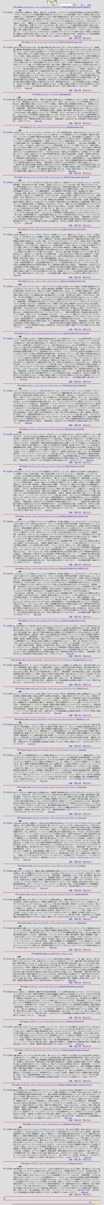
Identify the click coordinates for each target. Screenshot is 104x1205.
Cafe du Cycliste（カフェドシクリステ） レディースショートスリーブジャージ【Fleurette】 (54, 787)
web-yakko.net (89, 5)
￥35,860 (9, 626)
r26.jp (81, 4)
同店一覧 (77, 38)
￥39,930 (9, 521)
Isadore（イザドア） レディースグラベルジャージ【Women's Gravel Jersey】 (53, 1124)
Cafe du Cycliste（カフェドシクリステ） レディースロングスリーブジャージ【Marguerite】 (54, 923)
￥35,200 (9, 693)
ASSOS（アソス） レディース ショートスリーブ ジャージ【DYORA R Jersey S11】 (54, 127)
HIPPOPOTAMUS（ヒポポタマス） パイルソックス (53, 953)
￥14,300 (9, 1026)
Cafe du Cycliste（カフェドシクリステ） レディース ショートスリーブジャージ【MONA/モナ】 (54, 688)
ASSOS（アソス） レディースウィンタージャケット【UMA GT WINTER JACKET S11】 (54, 281)
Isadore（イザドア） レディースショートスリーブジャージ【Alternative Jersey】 (54, 1163)
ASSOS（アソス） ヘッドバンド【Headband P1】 (54, 94)
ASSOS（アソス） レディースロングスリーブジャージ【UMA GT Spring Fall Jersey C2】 (54, 620)
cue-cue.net (88, 4)
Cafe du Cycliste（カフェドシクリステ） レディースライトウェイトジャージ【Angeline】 (53, 866)
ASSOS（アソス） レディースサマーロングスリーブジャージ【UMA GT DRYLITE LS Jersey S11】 (54, 333)
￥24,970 (9, 434)
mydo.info (82, 5)
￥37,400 (9, 899)
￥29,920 (9, 132)
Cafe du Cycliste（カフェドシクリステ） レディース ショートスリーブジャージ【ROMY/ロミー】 (53, 719)
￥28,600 (9, 871)
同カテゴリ (87, 38)
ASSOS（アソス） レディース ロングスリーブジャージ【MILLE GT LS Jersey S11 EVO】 (53, 229)
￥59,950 (9, 286)
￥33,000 (9, 12)
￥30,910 (9, 234)
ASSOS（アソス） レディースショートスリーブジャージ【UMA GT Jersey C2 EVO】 (54, 429)
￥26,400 (9, 1168)
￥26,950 (9, 47)
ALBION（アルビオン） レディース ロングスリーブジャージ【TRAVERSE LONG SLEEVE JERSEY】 (54, 7)
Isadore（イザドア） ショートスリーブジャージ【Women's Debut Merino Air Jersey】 (53, 986)
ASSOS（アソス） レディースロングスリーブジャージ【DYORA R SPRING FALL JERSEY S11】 (54, 516)
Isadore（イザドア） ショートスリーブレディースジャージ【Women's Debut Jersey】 (53, 1021)
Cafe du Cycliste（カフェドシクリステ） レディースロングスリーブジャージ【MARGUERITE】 (54, 894)
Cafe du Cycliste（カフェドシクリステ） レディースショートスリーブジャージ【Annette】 (54, 750)
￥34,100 (9, 928)
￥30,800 (9, 755)
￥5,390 (8, 99)
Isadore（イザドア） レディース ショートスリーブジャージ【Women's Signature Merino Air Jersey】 (54, 1050)
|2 (53, 5)
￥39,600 (9, 390)
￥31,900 (9, 1055)
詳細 (70, 38)
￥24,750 (9, 792)
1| (52, 5)
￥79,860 (9, 182)
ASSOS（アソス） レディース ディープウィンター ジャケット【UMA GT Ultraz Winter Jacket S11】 (54, 177)
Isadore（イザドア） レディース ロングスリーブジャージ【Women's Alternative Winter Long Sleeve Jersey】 (53, 1085)
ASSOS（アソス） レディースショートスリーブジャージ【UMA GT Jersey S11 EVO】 (53, 466)
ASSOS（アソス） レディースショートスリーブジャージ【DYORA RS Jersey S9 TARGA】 (54, 385)
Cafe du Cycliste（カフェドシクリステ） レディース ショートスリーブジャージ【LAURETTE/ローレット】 (54, 660)
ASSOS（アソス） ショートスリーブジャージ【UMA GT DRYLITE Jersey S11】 (54, 42)
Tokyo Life (78, 36)
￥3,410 (8, 959)
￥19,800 (9, 991)
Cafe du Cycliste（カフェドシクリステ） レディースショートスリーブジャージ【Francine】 (54, 818)
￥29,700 (9, 665)
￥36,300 (9, 1090)
